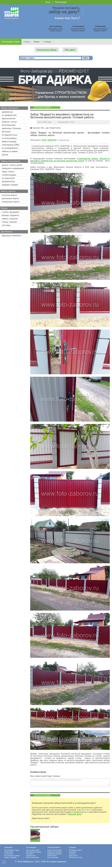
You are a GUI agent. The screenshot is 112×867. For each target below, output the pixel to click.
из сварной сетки (9, 135)
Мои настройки (52, 857)
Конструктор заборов (33, 852)
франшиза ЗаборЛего (12, 236)
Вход (47, 2)
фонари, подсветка (10, 215)
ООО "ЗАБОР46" (49, 140)
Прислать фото (74, 814)
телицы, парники (9, 222)
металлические (9, 125)
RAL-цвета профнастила (31, 855)
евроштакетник (8, 118)
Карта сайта (73, 856)
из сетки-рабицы (9, 138)
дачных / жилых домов (12, 165)
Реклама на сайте (75, 850)
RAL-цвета (70, 49)
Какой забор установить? (8, 853)
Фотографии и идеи (11, 42)
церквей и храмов (10, 185)
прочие (5, 155)
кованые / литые (9, 122)
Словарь (47, 42)
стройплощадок (9, 175)
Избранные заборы (54, 854)
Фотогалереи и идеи (11, 850)
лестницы (6, 225)
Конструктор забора (47, 49)
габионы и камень (10, 151)
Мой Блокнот (52, 856)
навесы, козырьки (10, 219)
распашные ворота (10, 198)
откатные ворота (9, 195)
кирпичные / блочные (11, 128)
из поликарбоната (10, 148)
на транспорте (8, 178)
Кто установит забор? (12, 856)
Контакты (72, 854)
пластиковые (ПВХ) (10, 145)
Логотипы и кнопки (75, 857)
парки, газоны (8, 172)
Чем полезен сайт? (33, 850)
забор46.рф (64, 140)
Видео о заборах (10, 857)
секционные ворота (10, 202)
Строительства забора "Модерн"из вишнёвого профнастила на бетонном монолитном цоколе (70, 160)
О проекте (72, 852)
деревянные (7, 112)
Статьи (26, 42)
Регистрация (61, 2)
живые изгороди (9, 141)
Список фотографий (42, 107)
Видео (36, 42)
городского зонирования (13, 168)
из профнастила (9, 115)
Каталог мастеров (32, 857)
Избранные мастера (54, 852)
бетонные (6, 132)
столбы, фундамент (11, 212)
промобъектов (8, 181)
